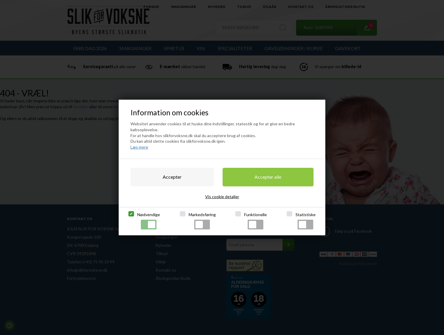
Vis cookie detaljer (222, 196)
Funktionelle (255, 220)
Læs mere (139, 147)
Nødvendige (148, 220)
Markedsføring (202, 220)
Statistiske (306, 220)
